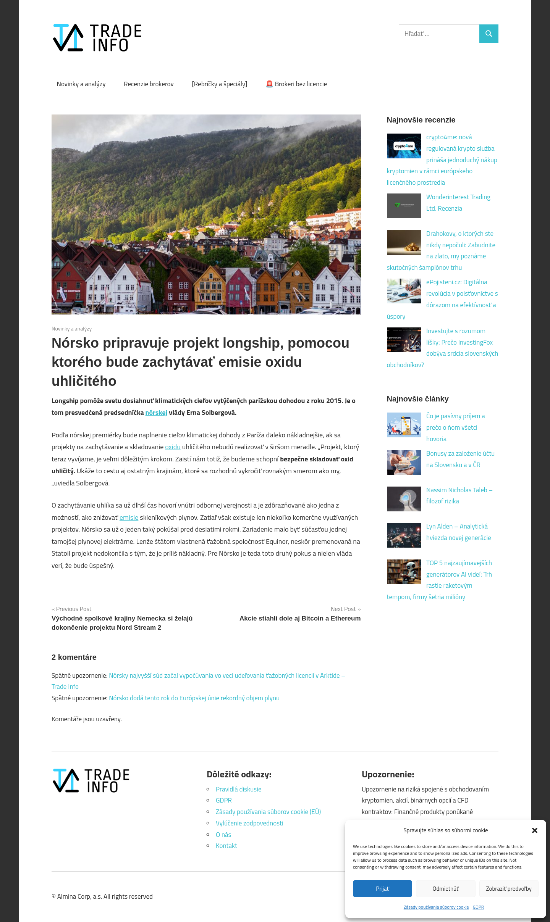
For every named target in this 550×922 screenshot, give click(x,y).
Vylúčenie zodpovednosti (249, 823)
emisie (129, 517)
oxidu (172, 447)
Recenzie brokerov (149, 84)
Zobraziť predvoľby (509, 888)
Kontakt (226, 846)
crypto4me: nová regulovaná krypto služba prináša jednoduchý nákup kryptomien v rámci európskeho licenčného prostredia (442, 159)
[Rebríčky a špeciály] (219, 84)
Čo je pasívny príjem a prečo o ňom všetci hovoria (455, 427)
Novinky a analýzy (81, 84)
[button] (535, 830)
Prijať (382, 888)
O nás (223, 835)
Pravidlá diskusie (238, 789)
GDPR (478, 907)
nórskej (157, 412)
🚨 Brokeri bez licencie (296, 84)
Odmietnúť (446, 888)
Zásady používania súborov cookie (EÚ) (268, 812)
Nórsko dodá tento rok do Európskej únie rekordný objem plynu (194, 698)
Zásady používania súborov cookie (436, 907)
